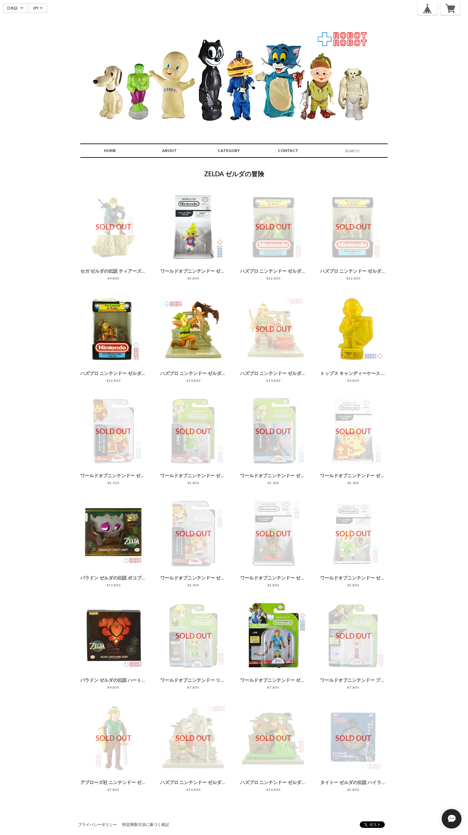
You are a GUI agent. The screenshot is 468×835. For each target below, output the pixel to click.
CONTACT (288, 150)
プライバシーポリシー (97, 824)
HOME (110, 150)
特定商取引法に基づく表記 (145, 824)
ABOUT (169, 150)
